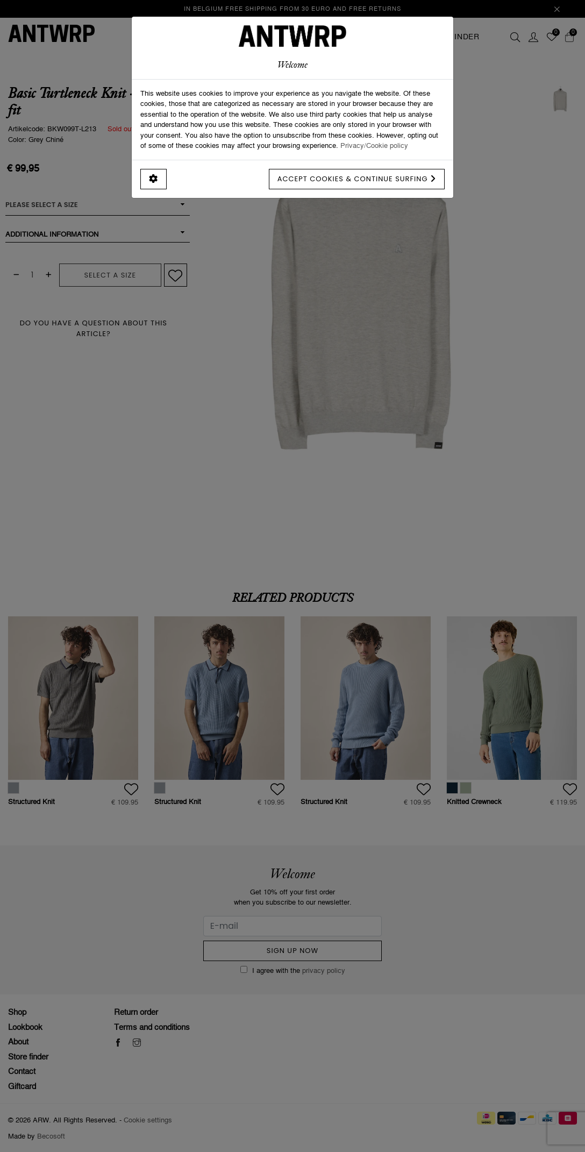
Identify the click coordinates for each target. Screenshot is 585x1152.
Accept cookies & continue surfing (356, 179)
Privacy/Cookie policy (374, 145)
